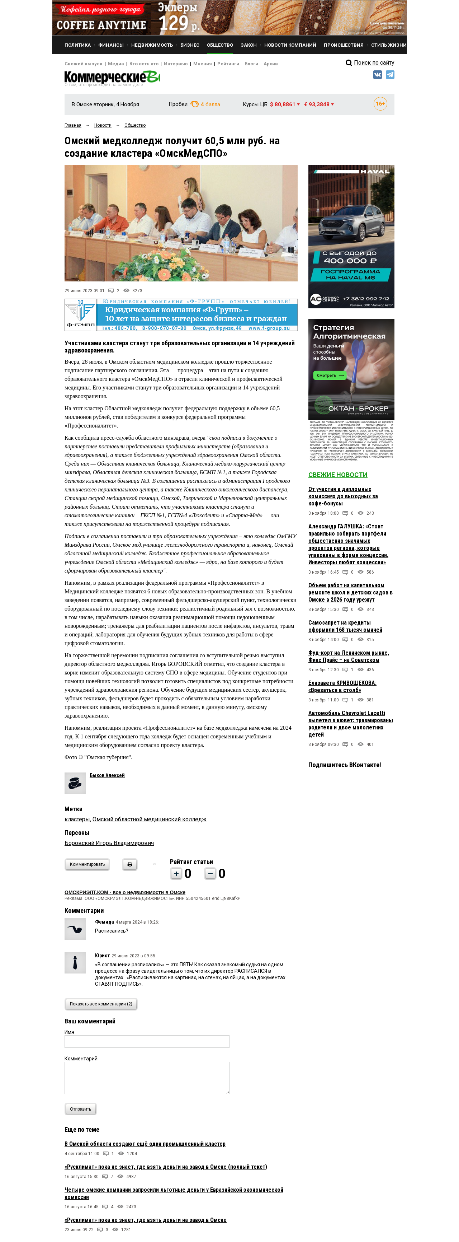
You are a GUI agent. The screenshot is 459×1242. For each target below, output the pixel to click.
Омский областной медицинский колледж (150, 821)
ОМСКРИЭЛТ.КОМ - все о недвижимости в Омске (125, 895)
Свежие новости (338, 477)
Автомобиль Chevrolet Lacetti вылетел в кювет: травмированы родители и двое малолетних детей (350, 726)
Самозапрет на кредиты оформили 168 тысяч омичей (345, 628)
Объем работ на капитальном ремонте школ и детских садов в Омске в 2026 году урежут (350, 594)
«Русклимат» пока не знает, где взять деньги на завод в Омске (146, 1222)
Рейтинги (207, 63)
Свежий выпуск (81, 63)
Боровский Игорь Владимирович (109, 845)
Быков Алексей (107, 778)
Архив (246, 63)
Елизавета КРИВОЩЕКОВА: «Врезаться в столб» (342, 689)
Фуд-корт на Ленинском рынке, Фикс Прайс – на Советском (348, 659)
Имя (69, 1034)
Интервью (161, 63)
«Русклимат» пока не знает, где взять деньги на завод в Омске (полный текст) (166, 1169)
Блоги (228, 63)
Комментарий (81, 1061)
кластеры (77, 821)
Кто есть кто (134, 63)
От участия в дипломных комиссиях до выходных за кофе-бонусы (343, 498)
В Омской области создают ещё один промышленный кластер (145, 1146)
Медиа (109, 63)
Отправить (82, 1111)
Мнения (185, 63)
